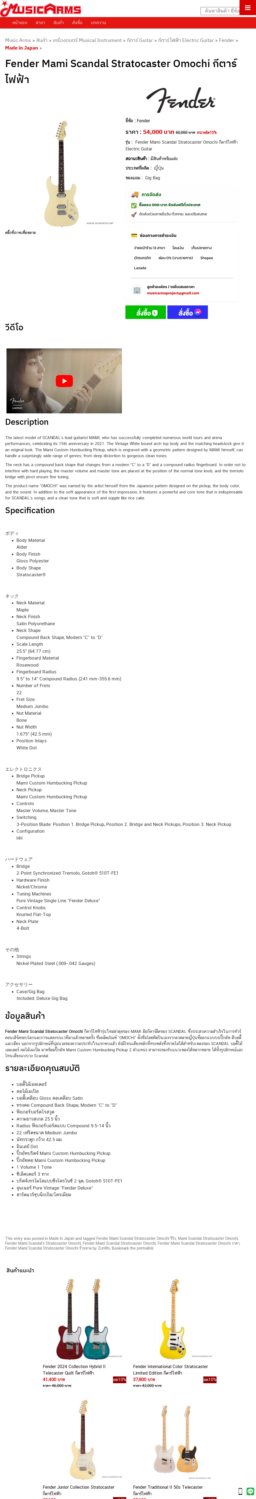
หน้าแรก (19, 22)
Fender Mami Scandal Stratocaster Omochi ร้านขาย (48, 1248)
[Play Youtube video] (64, 380)
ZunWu (104, 1248)
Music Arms (18, 40)
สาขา (40, 22)
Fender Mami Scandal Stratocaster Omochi (119, 1243)
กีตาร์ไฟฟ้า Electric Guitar (186, 40)
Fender (226, 40)
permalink (145, 1248)
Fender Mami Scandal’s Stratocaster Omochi (43, 1243)
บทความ (98, 22)
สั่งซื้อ (77, 22)
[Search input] (225, 11)
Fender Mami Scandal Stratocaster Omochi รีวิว (136, 1238)
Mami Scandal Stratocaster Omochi (208, 1238)
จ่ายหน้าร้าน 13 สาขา (149, 248)
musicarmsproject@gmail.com (173, 293)
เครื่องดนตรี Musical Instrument (87, 40)
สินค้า (59, 22)
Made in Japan (21, 48)
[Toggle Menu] (248, 7)
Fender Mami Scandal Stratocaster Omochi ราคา (199, 1243)
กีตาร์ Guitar (140, 40)
